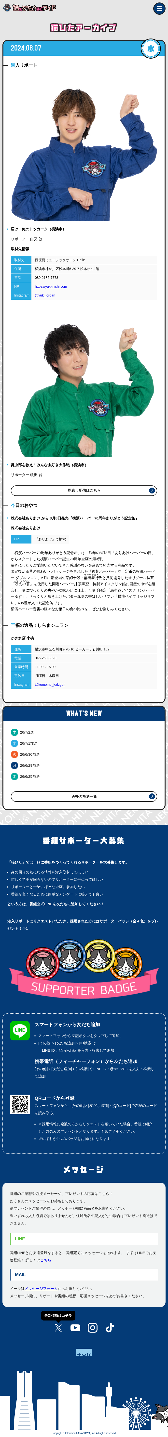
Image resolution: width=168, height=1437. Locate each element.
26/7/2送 (22, 732)
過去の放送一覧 (84, 796)
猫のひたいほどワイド (33, 8)
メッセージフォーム (41, 1288)
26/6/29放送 (25, 765)
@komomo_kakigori (50, 684)
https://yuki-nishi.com (51, 286)
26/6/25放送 (25, 776)
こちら (45, 1260)
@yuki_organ (45, 295)
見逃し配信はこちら (84, 490)
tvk (84, 1352)
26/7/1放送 (24, 743)
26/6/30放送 (25, 754)
